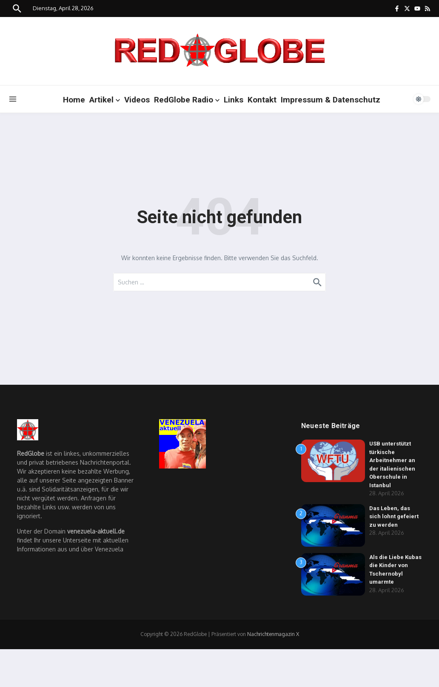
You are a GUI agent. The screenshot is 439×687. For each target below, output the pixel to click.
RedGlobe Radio (187, 100)
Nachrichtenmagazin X (273, 634)
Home (74, 100)
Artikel (104, 100)
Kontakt (262, 100)
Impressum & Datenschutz (330, 100)
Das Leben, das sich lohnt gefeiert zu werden (394, 516)
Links (233, 100)
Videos (137, 100)
